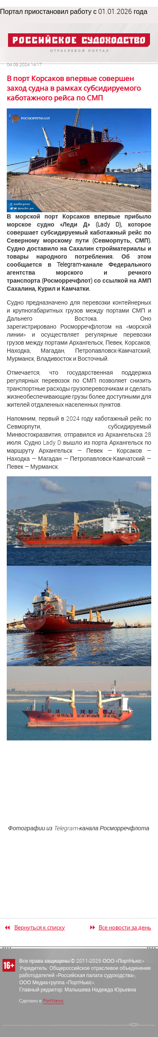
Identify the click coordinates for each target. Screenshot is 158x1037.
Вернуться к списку (39, 927)
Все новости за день (125, 927)
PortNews (53, 1000)
